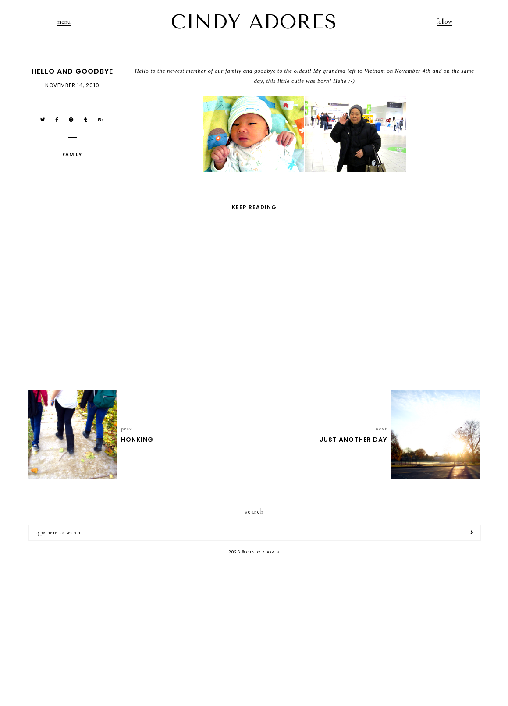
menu (64, 21)
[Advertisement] (254, 631)
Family (72, 154)
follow (444, 21)
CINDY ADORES (254, 22)
